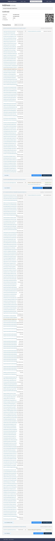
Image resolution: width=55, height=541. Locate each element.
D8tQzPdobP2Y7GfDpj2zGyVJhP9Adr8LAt (9, 72)
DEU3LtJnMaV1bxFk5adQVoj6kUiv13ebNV (9, 145)
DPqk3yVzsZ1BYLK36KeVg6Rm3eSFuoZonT (10, 509)
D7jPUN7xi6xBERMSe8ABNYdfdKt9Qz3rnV (9, 497)
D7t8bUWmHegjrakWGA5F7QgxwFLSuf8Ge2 (9, 170)
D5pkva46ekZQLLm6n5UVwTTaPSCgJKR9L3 (10, 120)
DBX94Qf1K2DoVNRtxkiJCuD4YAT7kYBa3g (9, 441)
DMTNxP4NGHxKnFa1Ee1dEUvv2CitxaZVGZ (9, 129)
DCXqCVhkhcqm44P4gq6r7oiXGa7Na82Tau (9, 148)
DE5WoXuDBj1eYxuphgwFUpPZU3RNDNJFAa (10, 112)
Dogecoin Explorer (12, 1)
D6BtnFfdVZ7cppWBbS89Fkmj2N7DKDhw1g (9, 529)
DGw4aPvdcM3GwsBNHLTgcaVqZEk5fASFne (10, 208)
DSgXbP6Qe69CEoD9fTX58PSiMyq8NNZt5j (9, 110)
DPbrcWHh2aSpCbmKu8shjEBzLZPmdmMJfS (10, 67)
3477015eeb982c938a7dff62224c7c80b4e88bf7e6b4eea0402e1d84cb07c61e (14, 192)
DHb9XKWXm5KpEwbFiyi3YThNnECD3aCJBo (10, 146)
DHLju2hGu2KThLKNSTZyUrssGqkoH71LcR (9, 436)
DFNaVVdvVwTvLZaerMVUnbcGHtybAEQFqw (10, 451)
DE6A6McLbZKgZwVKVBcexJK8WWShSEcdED (10, 422)
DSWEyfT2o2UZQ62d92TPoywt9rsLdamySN (9, 43)
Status (25, 1)
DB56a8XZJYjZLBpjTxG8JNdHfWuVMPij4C (9, 58)
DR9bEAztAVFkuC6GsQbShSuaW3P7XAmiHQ (10, 490)
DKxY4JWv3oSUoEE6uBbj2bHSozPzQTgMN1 (9, 458)
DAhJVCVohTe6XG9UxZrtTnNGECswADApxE (10, 282)
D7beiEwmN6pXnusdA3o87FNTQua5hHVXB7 (10, 280)
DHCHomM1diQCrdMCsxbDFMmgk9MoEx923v (10, 431)
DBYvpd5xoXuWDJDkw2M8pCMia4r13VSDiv (9, 36)
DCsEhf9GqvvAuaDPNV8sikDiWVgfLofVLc (9, 309)
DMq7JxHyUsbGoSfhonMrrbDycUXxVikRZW (9, 507)
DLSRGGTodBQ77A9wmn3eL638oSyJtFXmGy (10, 232)
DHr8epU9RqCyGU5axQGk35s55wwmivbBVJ (10, 311)
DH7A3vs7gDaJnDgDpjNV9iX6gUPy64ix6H (9, 258)
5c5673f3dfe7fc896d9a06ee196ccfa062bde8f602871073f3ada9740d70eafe (14, 526)
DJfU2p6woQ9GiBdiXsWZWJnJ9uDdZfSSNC (34, 31)
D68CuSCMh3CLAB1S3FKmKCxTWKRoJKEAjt (10, 81)
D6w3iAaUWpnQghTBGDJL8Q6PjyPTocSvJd (9, 254)
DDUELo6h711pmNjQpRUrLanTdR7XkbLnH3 (9, 251)
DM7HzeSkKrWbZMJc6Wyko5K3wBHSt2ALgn (10, 134)
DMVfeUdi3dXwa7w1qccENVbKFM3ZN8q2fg (10, 204)
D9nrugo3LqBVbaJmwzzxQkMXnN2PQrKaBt (10, 294)
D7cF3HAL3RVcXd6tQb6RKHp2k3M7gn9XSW (10, 385)
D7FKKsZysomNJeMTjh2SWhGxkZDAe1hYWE (10, 292)
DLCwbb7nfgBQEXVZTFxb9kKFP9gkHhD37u (9, 168)
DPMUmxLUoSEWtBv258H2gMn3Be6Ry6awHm (10, 84)
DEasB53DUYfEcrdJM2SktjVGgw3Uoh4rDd (9, 301)
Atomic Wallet (6, 539)
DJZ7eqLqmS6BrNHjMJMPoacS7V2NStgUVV (10, 141)
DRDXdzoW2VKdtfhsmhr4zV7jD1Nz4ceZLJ (9, 211)
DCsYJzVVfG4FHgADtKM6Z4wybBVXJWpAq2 (10, 415)
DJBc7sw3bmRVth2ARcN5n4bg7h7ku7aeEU (10, 275)
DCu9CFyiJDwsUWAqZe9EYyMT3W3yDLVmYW (10, 200)
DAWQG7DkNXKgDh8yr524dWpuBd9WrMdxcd (10, 306)
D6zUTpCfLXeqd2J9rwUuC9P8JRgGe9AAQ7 (9, 171)
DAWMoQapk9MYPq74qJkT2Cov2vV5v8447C (10, 443)
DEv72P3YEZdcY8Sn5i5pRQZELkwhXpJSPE (9, 161)
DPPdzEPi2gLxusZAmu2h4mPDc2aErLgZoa (9, 62)
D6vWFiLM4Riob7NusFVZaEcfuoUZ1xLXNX (9, 219)
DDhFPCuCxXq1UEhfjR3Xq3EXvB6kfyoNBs (9, 434)
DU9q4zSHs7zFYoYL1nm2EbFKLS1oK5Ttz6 (9, 34)
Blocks (22, 1)
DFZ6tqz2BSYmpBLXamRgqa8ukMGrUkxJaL (10, 400)
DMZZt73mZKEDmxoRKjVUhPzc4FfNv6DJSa (10, 159)
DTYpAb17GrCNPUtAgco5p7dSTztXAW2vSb (9, 427)
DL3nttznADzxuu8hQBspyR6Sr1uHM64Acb (9, 500)
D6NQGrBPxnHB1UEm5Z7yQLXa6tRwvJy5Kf (10, 297)
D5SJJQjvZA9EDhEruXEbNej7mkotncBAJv (9, 60)
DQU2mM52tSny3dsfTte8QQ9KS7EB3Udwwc (10, 511)
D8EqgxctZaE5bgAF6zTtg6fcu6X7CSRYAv (9, 393)
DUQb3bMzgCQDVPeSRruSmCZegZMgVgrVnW (10, 115)
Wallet (47, 1)
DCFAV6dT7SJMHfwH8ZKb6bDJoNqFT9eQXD (10, 224)
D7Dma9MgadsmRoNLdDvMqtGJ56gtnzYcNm (10, 290)
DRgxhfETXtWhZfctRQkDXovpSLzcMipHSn (9, 105)
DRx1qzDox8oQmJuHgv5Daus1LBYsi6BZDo (10, 270)
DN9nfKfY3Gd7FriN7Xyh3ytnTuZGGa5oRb (9, 268)
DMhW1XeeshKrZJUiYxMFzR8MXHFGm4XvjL (10, 90)
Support (50, 1)
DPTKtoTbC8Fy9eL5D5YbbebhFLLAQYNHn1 (9, 156)
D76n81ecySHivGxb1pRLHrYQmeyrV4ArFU (9, 407)
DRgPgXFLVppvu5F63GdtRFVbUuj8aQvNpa (9, 99)
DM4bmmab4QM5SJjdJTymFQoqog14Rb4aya (10, 417)
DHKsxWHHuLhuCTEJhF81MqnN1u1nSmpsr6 (10, 412)
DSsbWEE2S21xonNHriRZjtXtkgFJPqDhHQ (9, 74)
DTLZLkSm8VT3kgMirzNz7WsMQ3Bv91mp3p (10, 299)
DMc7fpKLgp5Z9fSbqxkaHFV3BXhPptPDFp (9, 77)
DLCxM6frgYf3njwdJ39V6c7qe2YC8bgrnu (9, 50)
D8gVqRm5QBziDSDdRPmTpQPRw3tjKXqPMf (10, 287)
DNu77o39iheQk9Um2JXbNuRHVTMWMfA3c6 (10, 317)
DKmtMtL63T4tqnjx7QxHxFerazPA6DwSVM (9, 46)
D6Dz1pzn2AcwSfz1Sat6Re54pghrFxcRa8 (9, 182)
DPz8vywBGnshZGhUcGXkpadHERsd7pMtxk (9, 87)
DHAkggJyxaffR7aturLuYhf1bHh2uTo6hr (9, 398)
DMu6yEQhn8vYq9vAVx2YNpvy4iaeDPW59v (9, 97)
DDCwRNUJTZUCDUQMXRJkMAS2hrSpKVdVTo (10, 153)
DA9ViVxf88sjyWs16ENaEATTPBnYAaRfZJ (9, 48)
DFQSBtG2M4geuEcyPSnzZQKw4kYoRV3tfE (9, 166)
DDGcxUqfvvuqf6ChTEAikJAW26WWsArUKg (9, 382)
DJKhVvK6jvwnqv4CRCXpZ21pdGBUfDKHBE (9, 478)
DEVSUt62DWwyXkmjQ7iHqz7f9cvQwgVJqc (10, 108)
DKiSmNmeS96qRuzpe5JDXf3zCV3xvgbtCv (9, 405)
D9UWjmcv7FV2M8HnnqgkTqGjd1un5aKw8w (10, 410)
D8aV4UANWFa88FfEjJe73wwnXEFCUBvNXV (10, 206)
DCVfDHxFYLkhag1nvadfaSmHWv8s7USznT (9, 380)
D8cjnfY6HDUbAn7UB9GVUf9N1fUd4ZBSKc (9, 213)
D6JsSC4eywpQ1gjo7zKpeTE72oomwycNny (9, 235)
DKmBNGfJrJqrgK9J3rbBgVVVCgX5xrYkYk (9, 138)
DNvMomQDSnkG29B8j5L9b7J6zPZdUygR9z (10, 92)
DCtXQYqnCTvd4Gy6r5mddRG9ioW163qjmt (9, 273)
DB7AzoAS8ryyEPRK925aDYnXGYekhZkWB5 (10, 242)
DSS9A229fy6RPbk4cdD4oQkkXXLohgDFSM (9, 217)
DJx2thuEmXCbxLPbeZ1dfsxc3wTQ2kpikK (9, 70)
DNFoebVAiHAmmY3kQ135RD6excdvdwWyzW (10, 439)
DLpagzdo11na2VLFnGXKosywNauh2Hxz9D (9, 55)
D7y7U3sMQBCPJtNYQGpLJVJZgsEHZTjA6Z (10, 221)
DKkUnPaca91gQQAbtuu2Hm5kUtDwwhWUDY (10, 304)
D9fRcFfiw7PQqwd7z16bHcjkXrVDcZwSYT (9, 41)
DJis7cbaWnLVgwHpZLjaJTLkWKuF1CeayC (9, 302)
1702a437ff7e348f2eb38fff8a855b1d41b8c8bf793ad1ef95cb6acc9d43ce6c (14, 179)
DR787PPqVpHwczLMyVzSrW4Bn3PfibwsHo (9, 118)
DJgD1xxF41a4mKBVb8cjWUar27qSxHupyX (9, 38)
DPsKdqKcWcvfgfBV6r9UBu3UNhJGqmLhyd (9, 150)
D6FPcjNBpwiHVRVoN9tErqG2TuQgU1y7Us (9, 143)
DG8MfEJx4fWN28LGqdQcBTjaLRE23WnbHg (10, 103)
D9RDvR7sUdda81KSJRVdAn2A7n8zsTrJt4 (9, 455)
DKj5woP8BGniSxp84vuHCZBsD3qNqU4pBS (9, 226)
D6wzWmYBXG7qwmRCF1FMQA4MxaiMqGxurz (10, 516)
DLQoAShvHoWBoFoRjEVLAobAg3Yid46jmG (9, 124)
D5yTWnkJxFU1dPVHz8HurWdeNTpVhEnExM (10, 122)
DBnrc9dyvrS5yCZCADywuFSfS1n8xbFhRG (9, 502)
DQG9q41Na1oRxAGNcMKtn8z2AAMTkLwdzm (10, 53)
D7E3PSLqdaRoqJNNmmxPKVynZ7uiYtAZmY (10, 131)
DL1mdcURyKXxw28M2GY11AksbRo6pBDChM (10, 65)
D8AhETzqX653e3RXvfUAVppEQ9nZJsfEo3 (9, 424)
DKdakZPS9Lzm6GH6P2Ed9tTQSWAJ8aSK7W (10, 229)
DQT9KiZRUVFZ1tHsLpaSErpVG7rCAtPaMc (9, 163)
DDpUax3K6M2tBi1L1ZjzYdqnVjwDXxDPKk (9, 315)
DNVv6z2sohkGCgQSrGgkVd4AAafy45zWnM (10, 82)
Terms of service (11, 539)
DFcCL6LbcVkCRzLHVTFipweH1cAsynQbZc (9, 504)
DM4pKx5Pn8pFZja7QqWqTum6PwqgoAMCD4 (10, 429)
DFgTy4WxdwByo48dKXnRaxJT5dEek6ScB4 (9, 395)
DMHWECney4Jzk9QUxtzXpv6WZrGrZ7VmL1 (10, 372)
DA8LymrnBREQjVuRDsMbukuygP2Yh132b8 (9, 378)
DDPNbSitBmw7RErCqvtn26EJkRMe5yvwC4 (9, 492)
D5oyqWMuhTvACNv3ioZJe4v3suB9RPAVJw (10, 234)
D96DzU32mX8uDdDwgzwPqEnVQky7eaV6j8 (10, 79)
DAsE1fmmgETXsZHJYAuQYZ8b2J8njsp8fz (9, 278)
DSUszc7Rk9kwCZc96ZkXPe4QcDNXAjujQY (10, 126)
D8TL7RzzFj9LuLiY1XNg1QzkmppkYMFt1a (9, 266)
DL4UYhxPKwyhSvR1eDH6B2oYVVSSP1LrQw (10, 453)
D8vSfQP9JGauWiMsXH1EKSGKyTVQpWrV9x (10, 95)
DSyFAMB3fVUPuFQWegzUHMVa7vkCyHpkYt (10, 514)
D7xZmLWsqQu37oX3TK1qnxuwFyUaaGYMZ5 (10, 94)
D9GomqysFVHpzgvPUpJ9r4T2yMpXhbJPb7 (9, 285)
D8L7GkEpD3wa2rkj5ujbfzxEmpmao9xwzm (9, 419)
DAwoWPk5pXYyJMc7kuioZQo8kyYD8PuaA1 (10, 374)
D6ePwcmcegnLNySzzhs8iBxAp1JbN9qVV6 (9, 485)
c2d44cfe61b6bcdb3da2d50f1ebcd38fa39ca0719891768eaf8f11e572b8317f (14, 28)
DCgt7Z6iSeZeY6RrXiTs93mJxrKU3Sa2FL (9, 31)
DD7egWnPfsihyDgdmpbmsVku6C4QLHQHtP (10, 249)
